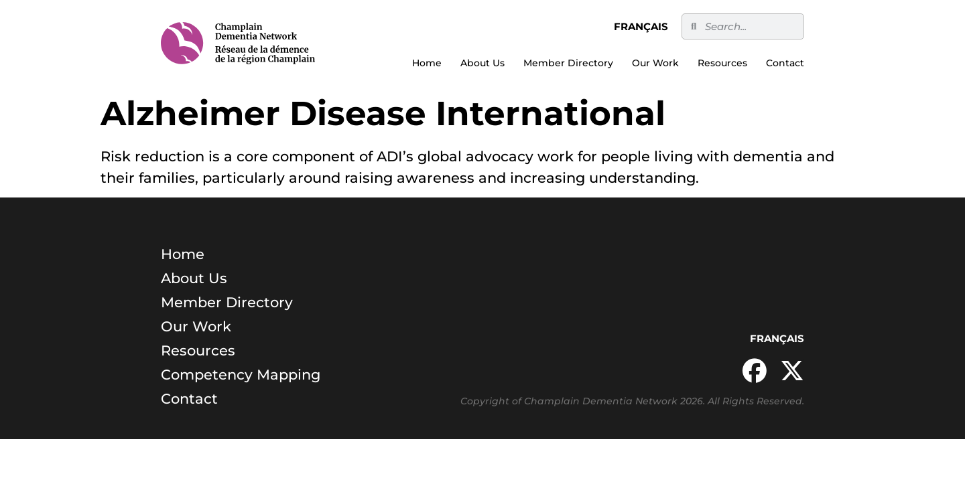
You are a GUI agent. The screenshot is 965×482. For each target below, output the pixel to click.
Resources (722, 63)
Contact (785, 63)
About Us (482, 63)
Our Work (655, 63)
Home (427, 63)
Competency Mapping (240, 375)
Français (641, 26)
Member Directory (568, 63)
